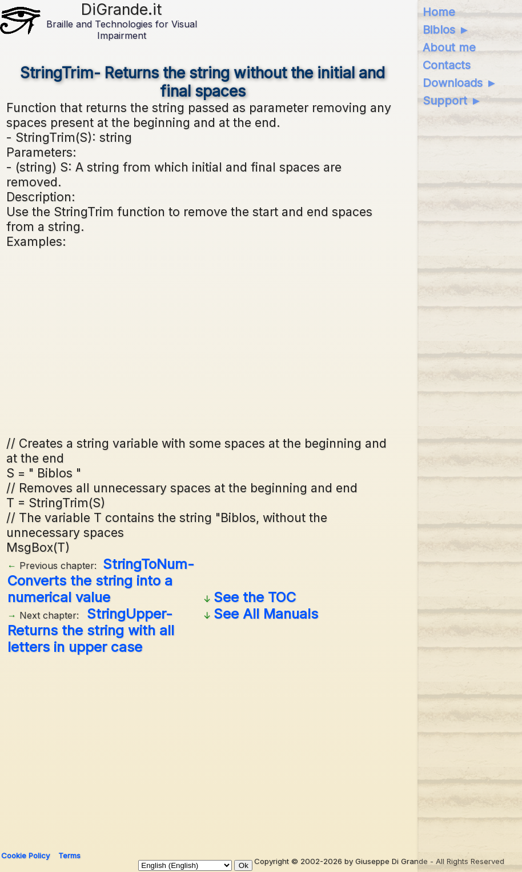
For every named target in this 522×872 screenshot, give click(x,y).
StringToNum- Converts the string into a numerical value (100, 581)
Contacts (447, 65)
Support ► (452, 100)
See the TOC (255, 597)
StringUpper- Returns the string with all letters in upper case (90, 630)
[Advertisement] (202, 341)
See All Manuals (266, 614)
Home (439, 12)
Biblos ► (446, 30)
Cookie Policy (25, 855)
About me (449, 47)
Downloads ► (460, 83)
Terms (69, 855)
